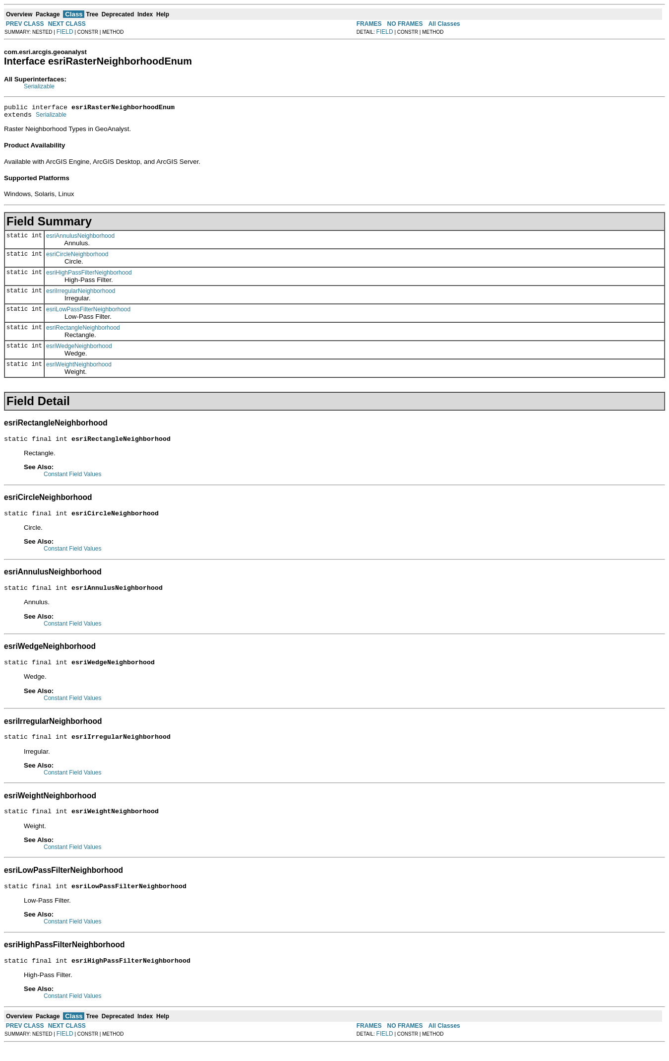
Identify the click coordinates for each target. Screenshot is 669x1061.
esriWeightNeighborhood (79, 367)
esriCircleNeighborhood (77, 257)
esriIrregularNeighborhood (80, 293)
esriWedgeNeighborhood (79, 349)
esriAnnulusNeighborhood (80, 238)
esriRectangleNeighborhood (83, 330)
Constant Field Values (73, 478)
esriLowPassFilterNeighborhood (88, 312)
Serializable (39, 86)
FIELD (65, 31)
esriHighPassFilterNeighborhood (89, 275)
